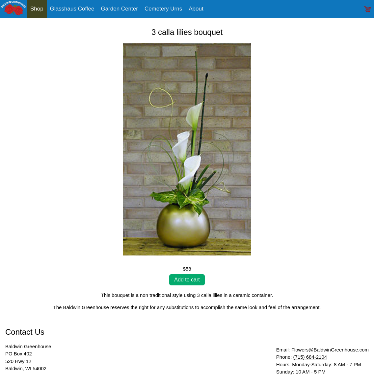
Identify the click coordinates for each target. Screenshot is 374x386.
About (196, 9)
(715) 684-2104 (310, 357)
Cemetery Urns (163, 9)
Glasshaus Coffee (72, 9)
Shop (36, 9)
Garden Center (119, 9)
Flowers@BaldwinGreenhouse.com (330, 349)
